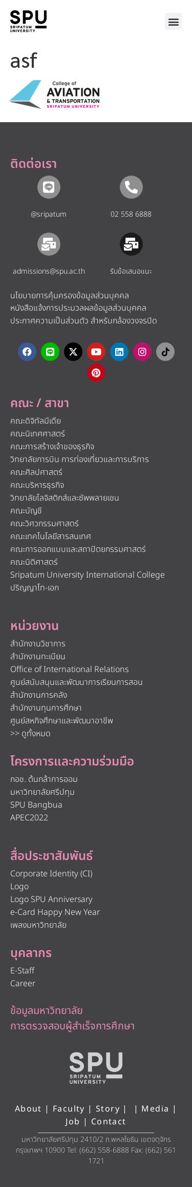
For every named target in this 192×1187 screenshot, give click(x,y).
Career (22, 984)
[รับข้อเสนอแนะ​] (131, 244)
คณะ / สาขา (39, 403)
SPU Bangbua (36, 805)
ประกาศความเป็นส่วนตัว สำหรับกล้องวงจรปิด (83, 321)
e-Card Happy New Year (55, 912)
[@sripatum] (48, 187)
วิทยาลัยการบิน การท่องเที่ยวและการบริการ (79, 459)
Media (156, 1109)
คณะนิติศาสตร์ (34, 562)
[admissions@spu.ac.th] (48, 244)
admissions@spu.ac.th (49, 271)
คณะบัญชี (26, 511)
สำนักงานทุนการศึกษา (46, 708)
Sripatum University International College (87, 575)
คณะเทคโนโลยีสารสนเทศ (50, 536)
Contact (108, 1122)
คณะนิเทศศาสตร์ (37, 434)
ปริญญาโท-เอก (34, 588)
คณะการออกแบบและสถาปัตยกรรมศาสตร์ (78, 549)
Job (73, 1122)
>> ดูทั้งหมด (30, 733)
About (28, 1109)
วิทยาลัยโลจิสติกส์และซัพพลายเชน (64, 498)
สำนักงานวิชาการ (38, 644)
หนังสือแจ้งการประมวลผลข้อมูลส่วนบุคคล (78, 308)
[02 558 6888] (131, 187)
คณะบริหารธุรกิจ (37, 485)
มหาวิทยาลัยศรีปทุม (42, 792)
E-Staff (22, 971)
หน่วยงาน (34, 626)
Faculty (69, 1109)
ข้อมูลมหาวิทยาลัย (46, 1011)
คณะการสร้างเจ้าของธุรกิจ (52, 447)
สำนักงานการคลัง (38, 695)
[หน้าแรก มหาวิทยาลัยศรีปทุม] (96, 1068)
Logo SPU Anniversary (51, 899)
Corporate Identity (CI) (51, 874)
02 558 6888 (131, 214)
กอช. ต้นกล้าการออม (44, 779)
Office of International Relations (69, 669)
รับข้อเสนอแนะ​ (131, 271)
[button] (173, 21)
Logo (19, 886)
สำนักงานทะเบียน (38, 656)
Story (108, 1109)
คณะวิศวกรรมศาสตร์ (44, 524)
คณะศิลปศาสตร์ (36, 472)
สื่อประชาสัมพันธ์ (51, 856)
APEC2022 (29, 818)
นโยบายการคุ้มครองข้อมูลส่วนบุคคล (69, 296)
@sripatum (49, 214)
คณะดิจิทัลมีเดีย (35, 421)
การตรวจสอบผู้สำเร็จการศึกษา (72, 1026)
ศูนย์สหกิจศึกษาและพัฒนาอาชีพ (61, 721)
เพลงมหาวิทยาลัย (38, 925)
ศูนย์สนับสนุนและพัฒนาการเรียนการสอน (76, 682)
